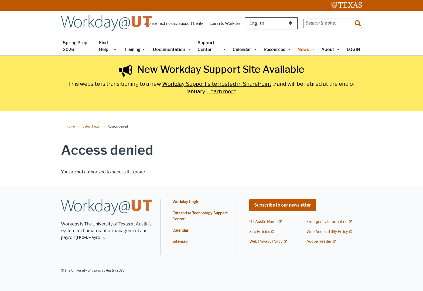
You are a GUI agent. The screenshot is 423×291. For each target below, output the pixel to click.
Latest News (91, 126)
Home (70, 126)
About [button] (327, 49)
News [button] (303, 49)
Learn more (222, 91)
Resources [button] (274, 49)
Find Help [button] (103, 46)
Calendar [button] (242, 49)
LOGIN (353, 49)
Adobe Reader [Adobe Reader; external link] (318, 241)
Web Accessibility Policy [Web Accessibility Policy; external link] (327, 232)
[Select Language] (271, 23)
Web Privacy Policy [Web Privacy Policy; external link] (265, 241)
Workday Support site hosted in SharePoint (216, 84)
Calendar (180, 230)
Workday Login (185, 202)
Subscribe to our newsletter (282, 205)
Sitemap (179, 241)
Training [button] (132, 49)
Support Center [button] (206, 46)
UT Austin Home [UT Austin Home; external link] (263, 222)
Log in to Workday (225, 23)
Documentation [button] (169, 49)
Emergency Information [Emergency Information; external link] (326, 222)
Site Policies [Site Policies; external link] (259, 232)
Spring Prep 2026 (75, 46)
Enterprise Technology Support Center (172, 23)
